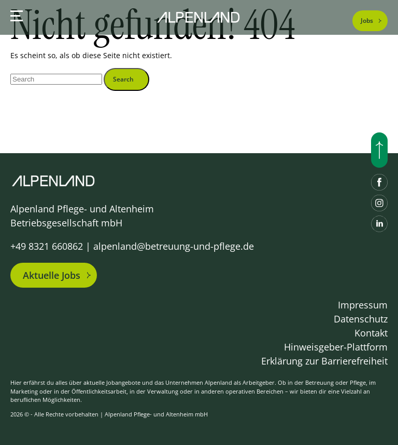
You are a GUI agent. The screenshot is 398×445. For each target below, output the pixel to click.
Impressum (363, 305)
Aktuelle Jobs (51, 275)
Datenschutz (361, 319)
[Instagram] (379, 203)
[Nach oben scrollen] (379, 150)
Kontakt (371, 333)
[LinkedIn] (379, 223)
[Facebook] (379, 182)
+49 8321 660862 (46, 246)
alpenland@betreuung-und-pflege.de (173, 246)
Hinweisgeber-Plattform (336, 347)
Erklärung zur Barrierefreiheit (324, 361)
